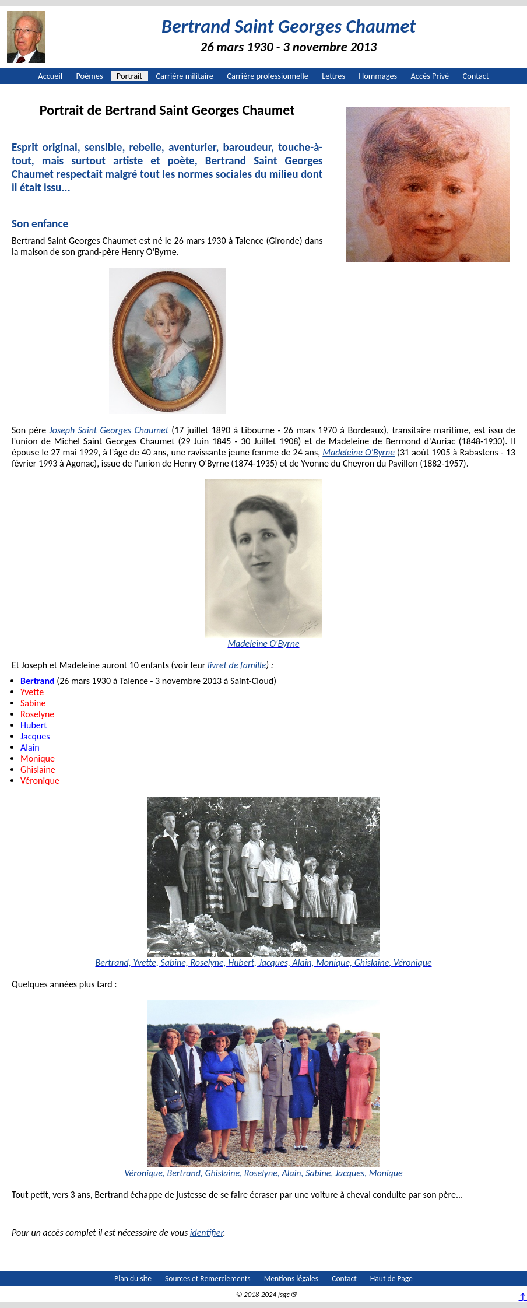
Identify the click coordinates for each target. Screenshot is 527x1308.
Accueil (50, 76)
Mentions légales (291, 1279)
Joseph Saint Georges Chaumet (109, 430)
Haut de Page (391, 1279)
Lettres (333, 76)
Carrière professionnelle (267, 76)
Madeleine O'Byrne (358, 452)
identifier (206, 1232)
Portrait (129, 76)
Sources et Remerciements (208, 1279)
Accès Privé (429, 76)
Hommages (378, 76)
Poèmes (89, 76)
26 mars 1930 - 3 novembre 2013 (289, 47)
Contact (476, 76)
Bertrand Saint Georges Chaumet (288, 26)
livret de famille (237, 665)
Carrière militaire (184, 76)
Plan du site (133, 1279)
